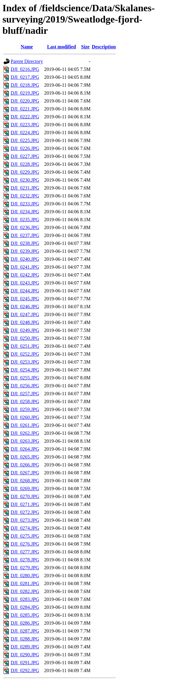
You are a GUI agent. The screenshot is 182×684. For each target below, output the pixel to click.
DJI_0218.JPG (25, 85)
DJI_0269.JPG (25, 488)
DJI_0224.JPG (25, 132)
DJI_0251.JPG (25, 346)
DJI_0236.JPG (25, 227)
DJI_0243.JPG (25, 282)
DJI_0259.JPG (25, 409)
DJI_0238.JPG (25, 243)
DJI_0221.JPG (25, 108)
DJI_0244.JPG (25, 290)
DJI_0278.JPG (25, 559)
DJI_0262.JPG (25, 433)
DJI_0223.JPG (25, 124)
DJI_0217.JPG (25, 77)
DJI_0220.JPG (25, 100)
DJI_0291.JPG (25, 662)
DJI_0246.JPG (25, 306)
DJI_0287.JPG (25, 630)
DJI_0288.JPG (25, 638)
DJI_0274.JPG (25, 528)
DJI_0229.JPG (25, 172)
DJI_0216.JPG (25, 69)
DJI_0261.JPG (25, 425)
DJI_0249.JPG (25, 330)
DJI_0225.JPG (25, 140)
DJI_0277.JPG (25, 551)
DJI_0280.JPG (25, 575)
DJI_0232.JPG (25, 195)
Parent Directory (27, 61)
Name (27, 46)
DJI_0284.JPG (25, 607)
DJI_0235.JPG (25, 219)
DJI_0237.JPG (25, 235)
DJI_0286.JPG (25, 623)
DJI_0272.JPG (25, 512)
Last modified (61, 46)
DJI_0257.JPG (25, 393)
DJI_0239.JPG (25, 251)
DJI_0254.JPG (25, 369)
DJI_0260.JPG (25, 417)
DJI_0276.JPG (25, 543)
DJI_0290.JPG (25, 654)
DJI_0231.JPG (25, 187)
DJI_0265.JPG (25, 456)
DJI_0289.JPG (25, 646)
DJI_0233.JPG (25, 203)
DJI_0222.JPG (25, 116)
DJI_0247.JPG (25, 314)
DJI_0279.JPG (25, 567)
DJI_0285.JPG (25, 615)
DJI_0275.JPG (25, 536)
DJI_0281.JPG (25, 583)
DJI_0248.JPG (25, 322)
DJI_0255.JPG (25, 377)
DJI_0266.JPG (25, 464)
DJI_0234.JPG (25, 211)
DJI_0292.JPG (25, 670)
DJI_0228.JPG (25, 164)
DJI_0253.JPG (25, 362)
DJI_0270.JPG (25, 496)
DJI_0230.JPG (25, 180)
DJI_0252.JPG (25, 354)
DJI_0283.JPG (25, 599)
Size (85, 46)
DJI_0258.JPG (25, 401)
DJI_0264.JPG (25, 449)
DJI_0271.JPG (25, 504)
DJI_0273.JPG (25, 520)
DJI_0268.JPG (25, 480)
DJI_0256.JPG (25, 385)
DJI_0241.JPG (25, 267)
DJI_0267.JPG (25, 472)
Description (104, 46)
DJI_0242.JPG (25, 274)
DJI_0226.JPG (25, 148)
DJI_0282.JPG (25, 591)
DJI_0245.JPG (25, 298)
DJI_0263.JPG (25, 441)
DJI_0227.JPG (25, 156)
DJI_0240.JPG (25, 259)
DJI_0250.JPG (25, 338)
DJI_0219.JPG (25, 93)
